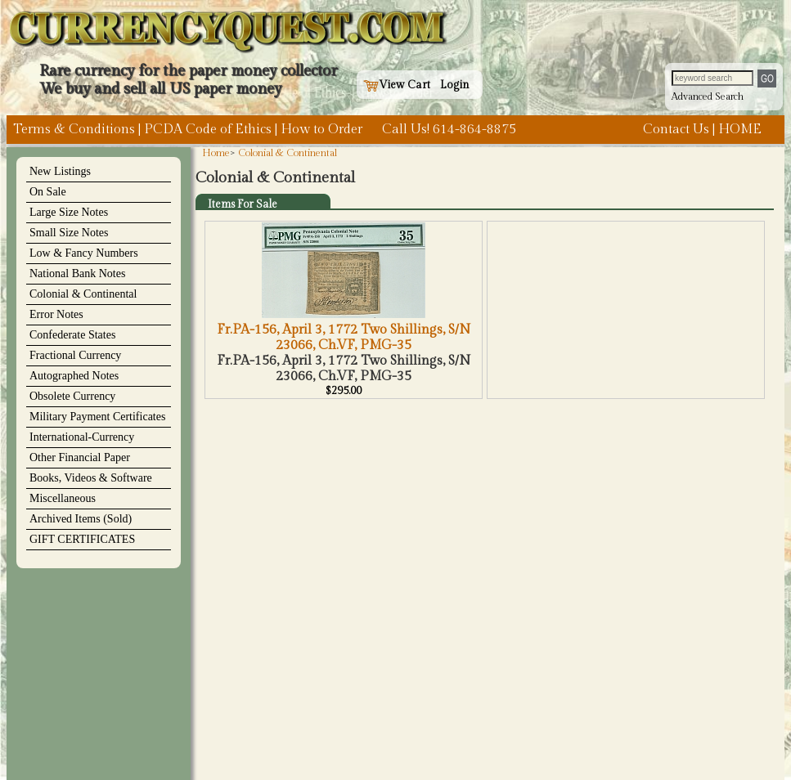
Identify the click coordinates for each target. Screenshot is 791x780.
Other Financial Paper (79, 457)
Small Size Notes (68, 232)
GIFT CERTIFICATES (82, 539)
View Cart (396, 85)
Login (455, 85)
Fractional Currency (75, 355)
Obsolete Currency (72, 396)
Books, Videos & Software (90, 478)
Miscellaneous (62, 498)
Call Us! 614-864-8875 (449, 129)
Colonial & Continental (83, 294)
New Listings (60, 171)
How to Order (321, 129)
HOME (740, 129)
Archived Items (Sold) (80, 519)
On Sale (47, 192)
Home (216, 153)
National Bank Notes (77, 273)
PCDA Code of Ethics (208, 129)
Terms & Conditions (74, 129)
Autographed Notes (74, 376)
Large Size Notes (68, 212)
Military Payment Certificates (97, 416)
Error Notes (56, 314)
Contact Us (676, 129)
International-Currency (81, 437)
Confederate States (72, 335)
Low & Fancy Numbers (83, 253)
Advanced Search (708, 96)
